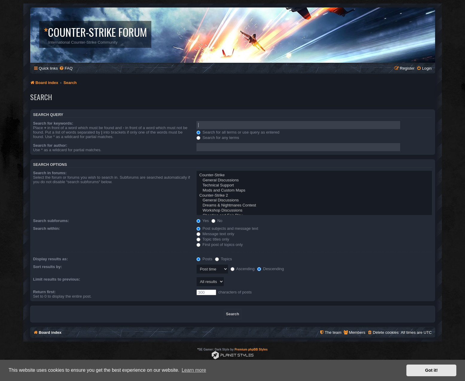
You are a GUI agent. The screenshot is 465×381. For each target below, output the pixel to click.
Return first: (44, 292)
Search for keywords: (53, 123)
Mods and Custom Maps (314, 190)
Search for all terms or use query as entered (237, 132)
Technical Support (314, 185)
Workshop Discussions (314, 210)
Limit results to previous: (56, 279)
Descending (270, 269)
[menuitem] (65, 68)
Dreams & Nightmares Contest (314, 205)
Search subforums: (51, 220)
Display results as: (50, 259)
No (216, 220)
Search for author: (50, 145)
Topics (223, 259)
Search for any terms (217, 137)
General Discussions (314, 180)
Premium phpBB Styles (251, 349)
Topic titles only (212, 239)
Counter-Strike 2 (314, 195)
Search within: (46, 228)
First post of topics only (219, 244)
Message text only (215, 234)
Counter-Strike (314, 175)
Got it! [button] (431, 370)
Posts (204, 259)
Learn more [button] (194, 370)
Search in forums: (50, 173)
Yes (202, 220)
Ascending (243, 269)
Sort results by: (47, 266)
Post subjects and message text (227, 228)
